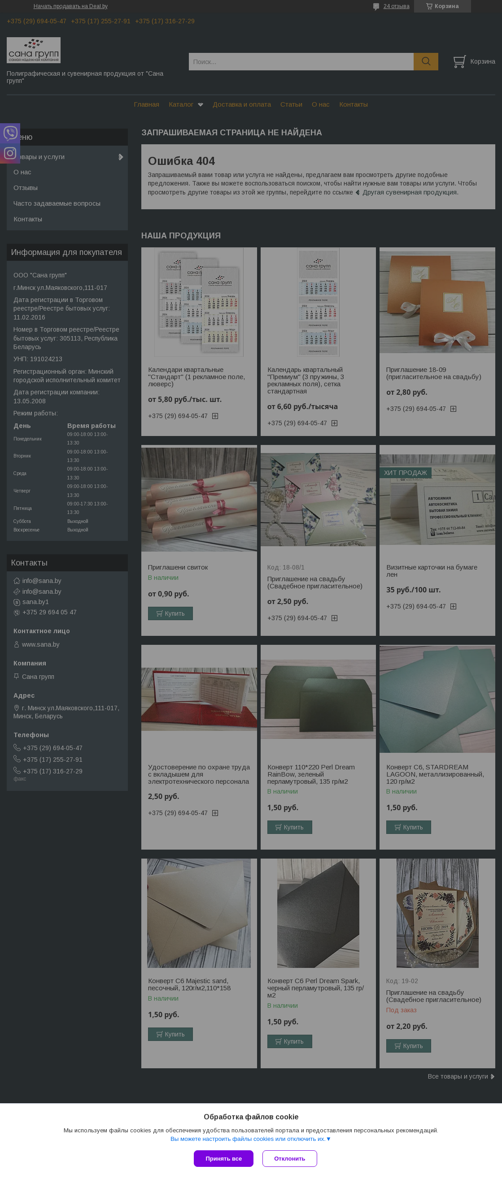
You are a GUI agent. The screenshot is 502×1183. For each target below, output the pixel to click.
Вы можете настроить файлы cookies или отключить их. (248, 1139)
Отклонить (289, 1158)
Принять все (223, 1158)
